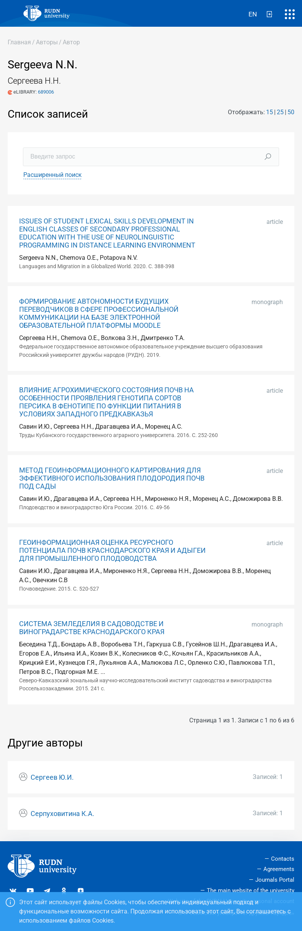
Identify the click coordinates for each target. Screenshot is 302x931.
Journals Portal (274, 879)
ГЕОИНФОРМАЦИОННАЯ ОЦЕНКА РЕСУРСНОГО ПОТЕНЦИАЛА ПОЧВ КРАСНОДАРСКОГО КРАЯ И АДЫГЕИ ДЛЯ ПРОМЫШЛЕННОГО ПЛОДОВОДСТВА (112, 550)
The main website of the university (250, 890)
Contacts (282, 858)
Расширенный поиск (52, 174)
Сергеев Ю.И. (52, 777)
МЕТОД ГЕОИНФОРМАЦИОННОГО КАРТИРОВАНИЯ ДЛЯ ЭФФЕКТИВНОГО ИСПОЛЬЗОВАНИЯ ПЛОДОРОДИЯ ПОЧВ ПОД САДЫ (112, 478)
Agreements (278, 869)
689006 (46, 92)
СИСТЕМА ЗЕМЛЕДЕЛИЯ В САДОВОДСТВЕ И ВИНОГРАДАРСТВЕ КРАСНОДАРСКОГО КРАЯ (91, 628)
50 (290, 112)
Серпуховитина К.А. (62, 814)
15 (269, 112)
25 (280, 112)
